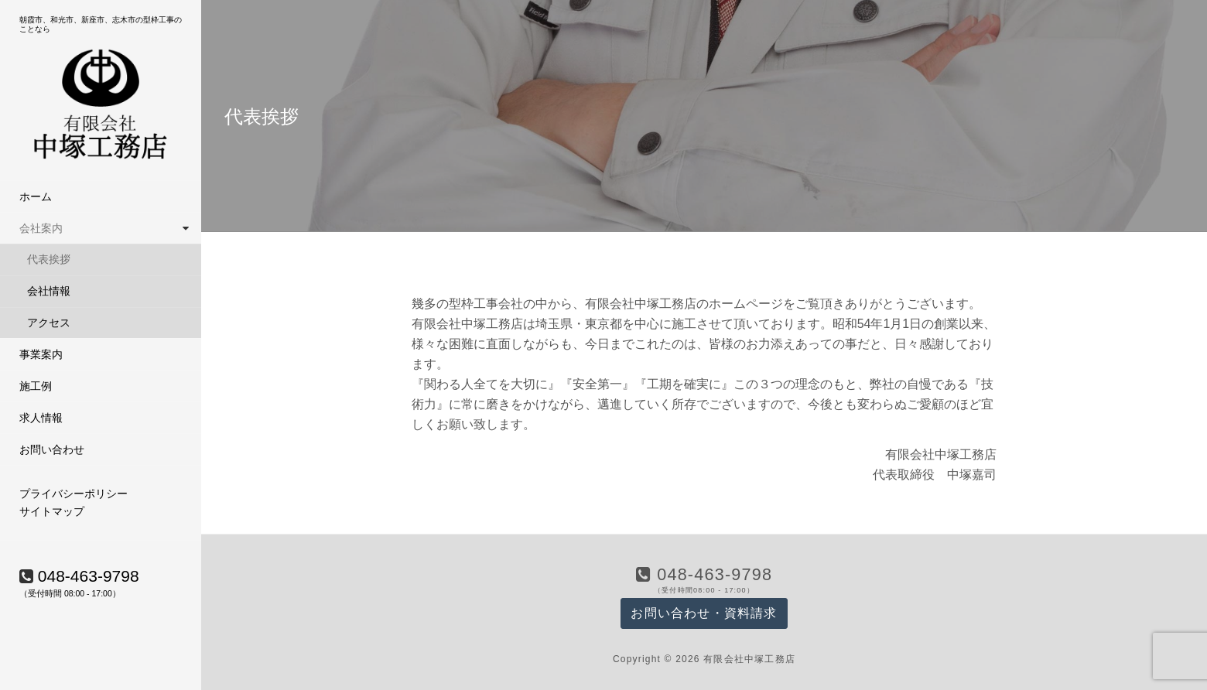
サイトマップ (51, 511)
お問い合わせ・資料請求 (704, 613)
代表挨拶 (48, 259)
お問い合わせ (51, 449)
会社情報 (48, 291)
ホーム (35, 196)
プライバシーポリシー (73, 493)
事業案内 (41, 354)
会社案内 (41, 228)
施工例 (35, 386)
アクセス (48, 322)
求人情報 (41, 418)
